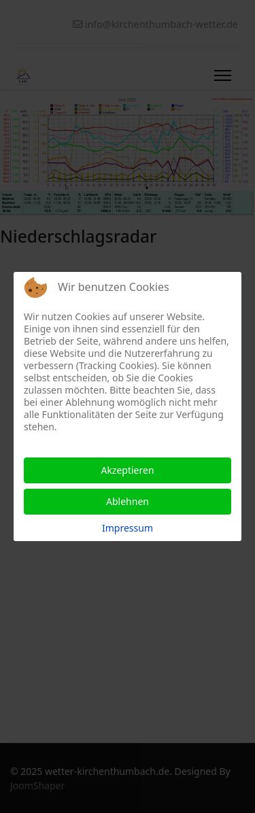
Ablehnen (127, 501)
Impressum (127, 527)
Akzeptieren (127, 470)
